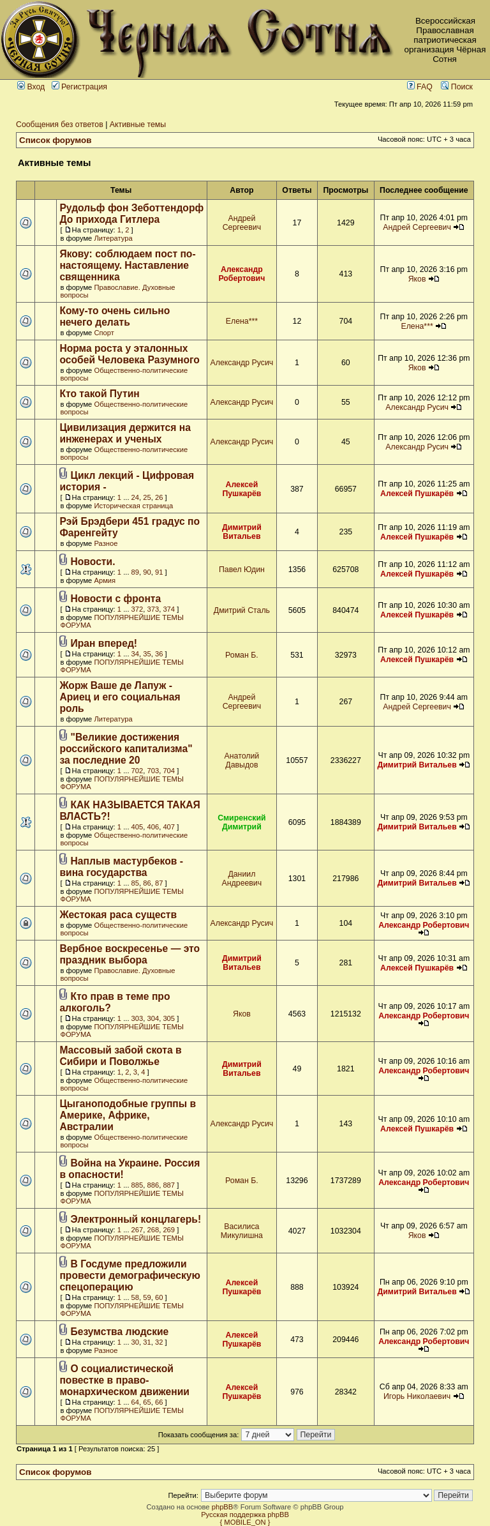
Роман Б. (241, 655)
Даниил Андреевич (242, 879)
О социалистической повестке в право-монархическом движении (124, 1380)
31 (147, 1342)
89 (135, 572)
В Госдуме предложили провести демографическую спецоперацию (129, 1275)
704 (169, 770)
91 (159, 572)
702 (137, 770)
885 (137, 1185)
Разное (105, 543)
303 (137, 1018)
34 (135, 654)
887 (169, 1185)
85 (135, 883)
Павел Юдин (242, 569)
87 (159, 883)
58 (135, 1297)
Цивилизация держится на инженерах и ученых (124, 433)
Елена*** (242, 321)
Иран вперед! (104, 643)
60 (159, 1297)
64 (135, 1402)
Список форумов (55, 140)
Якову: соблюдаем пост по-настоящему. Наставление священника (127, 265)
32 (159, 1342)
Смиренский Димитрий (242, 822)
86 (147, 883)
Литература (113, 238)
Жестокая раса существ (118, 914)
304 (153, 1018)
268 (153, 1230)
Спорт (104, 332)
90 (147, 572)
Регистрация (79, 86)
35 (147, 654)
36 (159, 654)
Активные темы (138, 124)
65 (147, 1402)
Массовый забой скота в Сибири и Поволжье (120, 1056)
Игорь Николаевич (416, 1396)
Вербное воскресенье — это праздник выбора (129, 954)
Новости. (93, 561)
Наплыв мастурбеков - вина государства (121, 867)
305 (169, 1018)
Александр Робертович (241, 274)
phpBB (223, 1507)
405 (137, 827)
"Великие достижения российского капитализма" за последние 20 (125, 749)
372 (137, 609)
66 (159, 1402)
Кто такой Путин (99, 393)
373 (153, 609)
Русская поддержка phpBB (245, 1514)
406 (153, 827)
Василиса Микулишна (242, 1231)
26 (159, 497)
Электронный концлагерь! (136, 1219)
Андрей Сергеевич (242, 223)
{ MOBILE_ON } (245, 1522)
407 (169, 827)
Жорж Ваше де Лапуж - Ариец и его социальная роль (119, 697)
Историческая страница (133, 506)
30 (135, 1342)
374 (169, 609)
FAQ (420, 86)
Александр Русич (242, 362)
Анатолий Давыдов (242, 760)
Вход (31, 86)
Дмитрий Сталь (242, 610)
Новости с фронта (116, 598)
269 (169, 1230)
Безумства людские (120, 1331)
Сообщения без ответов (59, 124)
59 (147, 1297)
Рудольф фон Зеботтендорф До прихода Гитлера (131, 213)
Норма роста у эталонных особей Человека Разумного (129, 354)
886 (153, 1185)
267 (137, 1230)
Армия (104, 580)
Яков (417, 279)
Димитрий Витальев (242, 532)
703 (153, 770)
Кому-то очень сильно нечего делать (114, 316)
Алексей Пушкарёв (241, 489)
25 (147, 497)
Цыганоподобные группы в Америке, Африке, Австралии (127, 1115)
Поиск (457, 86)
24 (135, 497)
